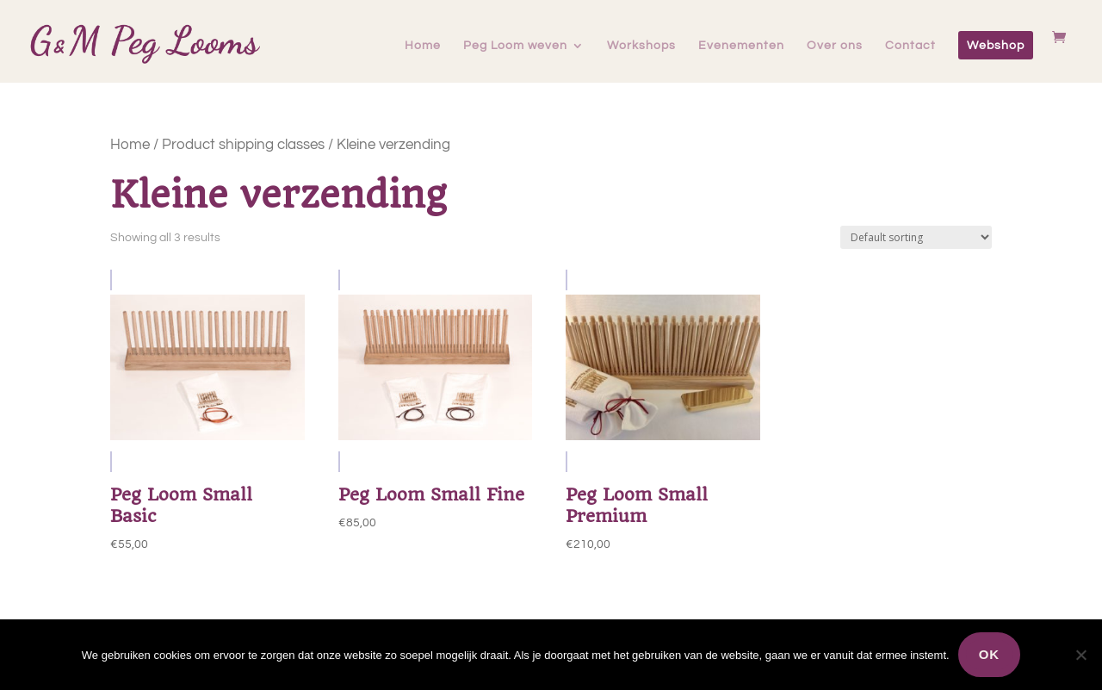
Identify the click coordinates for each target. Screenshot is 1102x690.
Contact (910, 46)
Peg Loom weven (515, 46)
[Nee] (1080, 654)
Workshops (641, 46)
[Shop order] (916, 237)
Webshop (996, 46)
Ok (989, 654)
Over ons (835, 46)
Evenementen (741, 46)
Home (423, 46)
